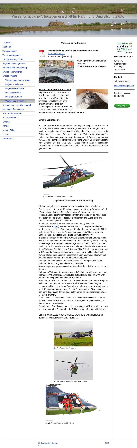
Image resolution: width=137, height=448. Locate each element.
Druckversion (44, 443)
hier (56, 226)
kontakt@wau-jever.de (124, 86)
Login (107, 442)
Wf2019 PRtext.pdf (56, 53)
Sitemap (54, 443)
